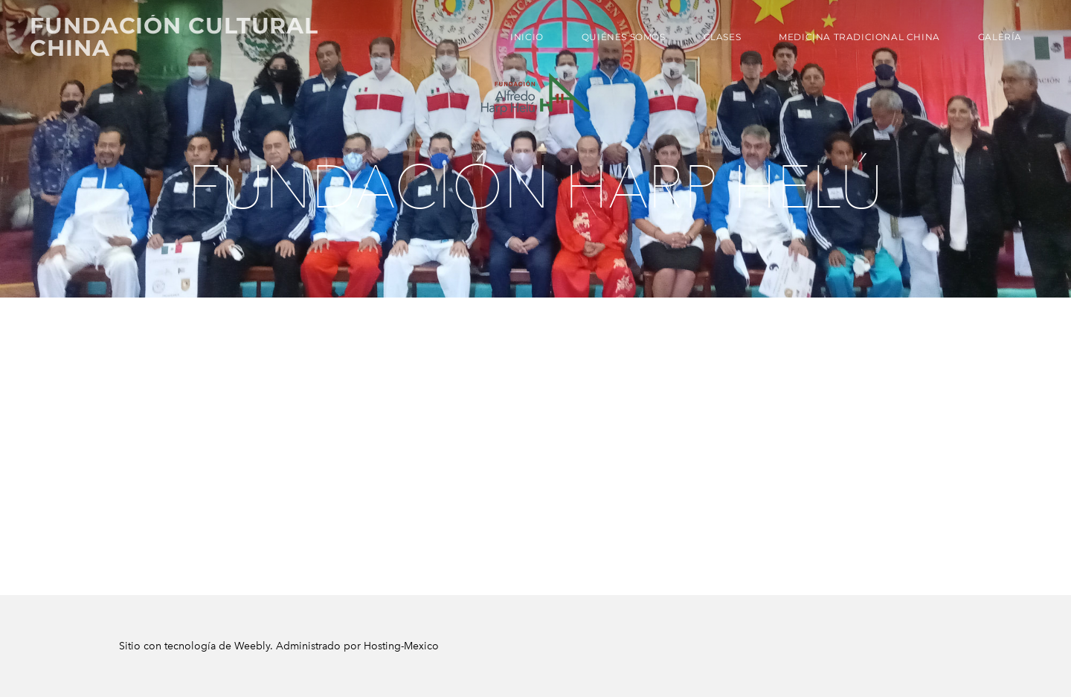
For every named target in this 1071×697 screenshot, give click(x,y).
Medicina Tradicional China (859, 36)
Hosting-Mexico (401, 646)
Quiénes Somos (624, 36)
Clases (723, 36)
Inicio (527, 36)
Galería (1000, 36)
